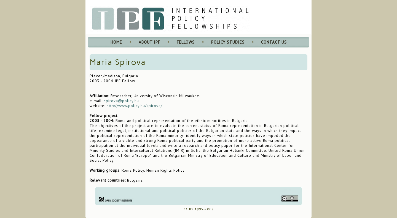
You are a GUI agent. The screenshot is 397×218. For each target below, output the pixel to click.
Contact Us (274, 42)
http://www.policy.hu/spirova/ (134, 105)
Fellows (186, 42)
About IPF (149, 42)
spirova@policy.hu (121, 100)
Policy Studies (228, 42)
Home (116, 42)
